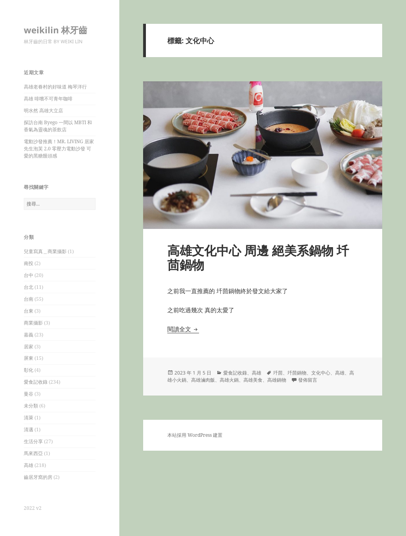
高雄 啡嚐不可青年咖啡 (48, 98)
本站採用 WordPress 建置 (194, 435)
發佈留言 (307, 380)
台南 (28, 299)
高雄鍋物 (276, 380)
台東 (28, 310)
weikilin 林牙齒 (55, 30)
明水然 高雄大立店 (43, 110)
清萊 (28, 417)
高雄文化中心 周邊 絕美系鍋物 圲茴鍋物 (258, 257)
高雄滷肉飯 (203, 380)
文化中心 (320, 372)
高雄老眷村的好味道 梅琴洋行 (55, 86)
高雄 (28, 465)
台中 (28, 275)
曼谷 (28, 393)
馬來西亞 (33, 453)
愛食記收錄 (36, 381)
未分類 (31, 405)
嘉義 (28, 334)
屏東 (28, 358)
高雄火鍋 (229, 380)
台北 (28, 287)
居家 (28, 346)
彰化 (28, 370)
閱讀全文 (183, 329)
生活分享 (33, 441)
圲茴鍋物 (296, 372)
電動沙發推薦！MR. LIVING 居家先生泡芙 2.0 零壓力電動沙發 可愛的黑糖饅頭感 (59, 148)
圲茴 (278, 372)
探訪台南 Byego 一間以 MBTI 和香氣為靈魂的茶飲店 (58, 126)
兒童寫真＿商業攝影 (45, 251)
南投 (28, 263)
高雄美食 (252, 380)
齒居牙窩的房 (38, 477)
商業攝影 (33, 322)
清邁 (28, 429)
